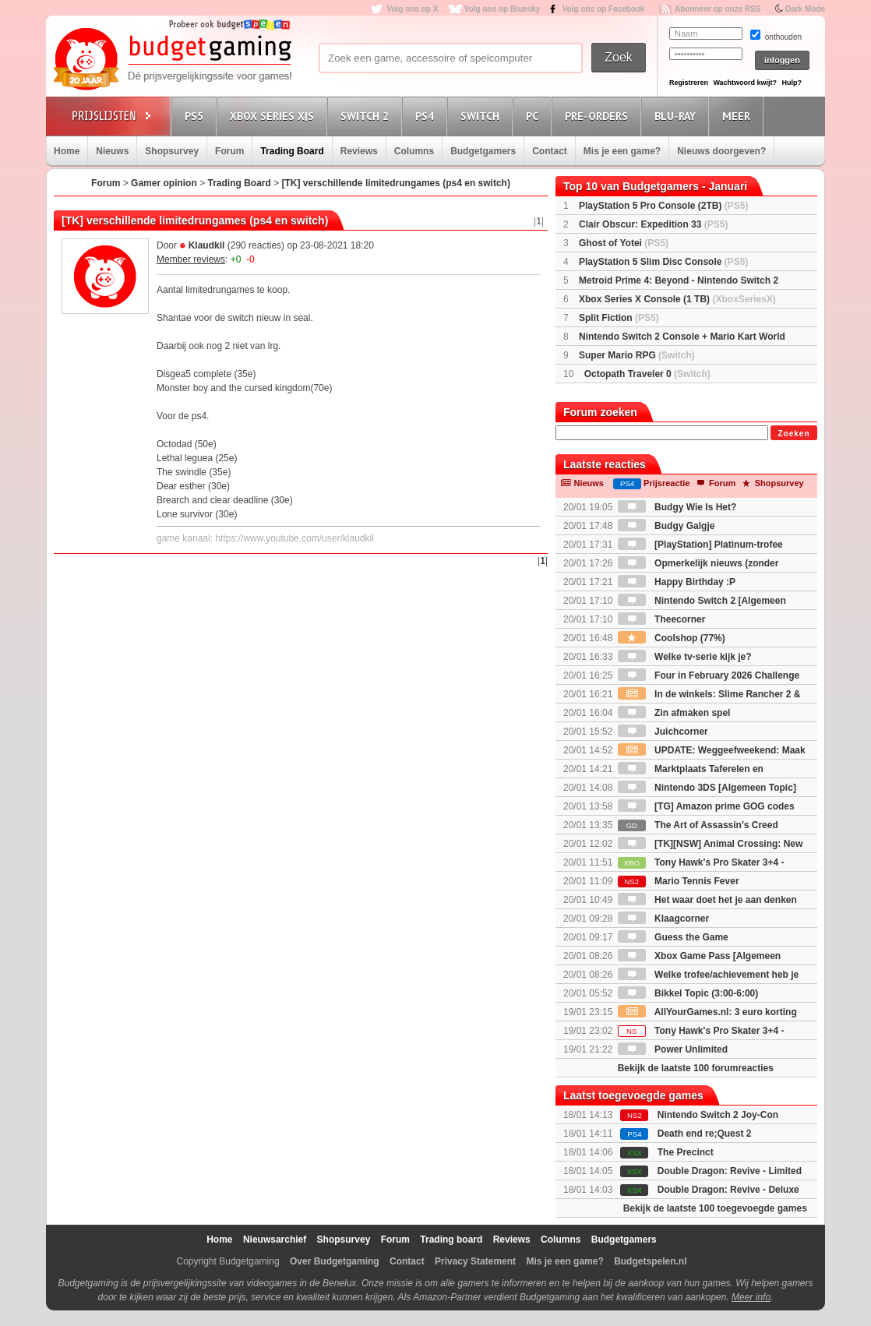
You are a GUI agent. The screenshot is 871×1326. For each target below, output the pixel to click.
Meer (738, 115)
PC (534, 115)
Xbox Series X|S (274, 115)
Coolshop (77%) (671, 638)
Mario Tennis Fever (678, 881)
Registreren (688, 82)
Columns (414, 151)
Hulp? (791, 82)
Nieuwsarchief (274, 1239)
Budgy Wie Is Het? (677, 507)
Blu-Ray (677, 115)
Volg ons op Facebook (603, 9)
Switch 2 (366, 115)
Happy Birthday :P (676, 582)
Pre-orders (599, 115)
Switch (482, 115)
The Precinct (686, 1152)
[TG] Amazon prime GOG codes (706, 806)
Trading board (451, 1239)
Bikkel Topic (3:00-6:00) (688, 993)
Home (66, 151)
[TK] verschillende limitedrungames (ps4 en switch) (396, 183)
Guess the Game (673, 937)
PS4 (427, 115)
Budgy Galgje (666, 525)
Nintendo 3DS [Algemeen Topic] (707, 787)
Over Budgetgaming (334, 1261)
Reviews (359, 151)
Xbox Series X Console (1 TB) (677, 299)
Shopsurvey (172, 151)
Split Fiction (619, 317)
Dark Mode (805, 9)
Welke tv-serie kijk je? (685, 656)
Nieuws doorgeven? (721, 151)
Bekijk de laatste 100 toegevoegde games (715, 1208)
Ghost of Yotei (623, 243)
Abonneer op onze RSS (718, 9)
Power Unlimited (673, 1049)
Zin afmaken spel (674, 712)
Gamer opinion (164, 183)
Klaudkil (207, 245)
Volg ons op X (412, 9)
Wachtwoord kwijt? (745, 82)
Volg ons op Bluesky (502, 9)
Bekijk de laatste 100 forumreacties (696, 1068)
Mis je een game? (622, 151)
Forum (229, 151)
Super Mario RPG (637, 355)
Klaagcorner (663, 918)
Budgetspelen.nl (650, 1261)
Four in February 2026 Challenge (708, 675)
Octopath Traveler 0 (647, 374)
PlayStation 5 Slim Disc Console (663, 261)
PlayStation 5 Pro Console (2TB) (663, 205)
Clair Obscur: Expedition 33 (653, 224)
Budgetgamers (483, 151)
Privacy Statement (475, 1261)
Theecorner (662, 619)
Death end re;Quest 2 (705, 1133)
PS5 (196, 115)
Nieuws (112, 151)
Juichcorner (663, 731)
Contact (549, 151)
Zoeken (793, 433)
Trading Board (291, 151)
